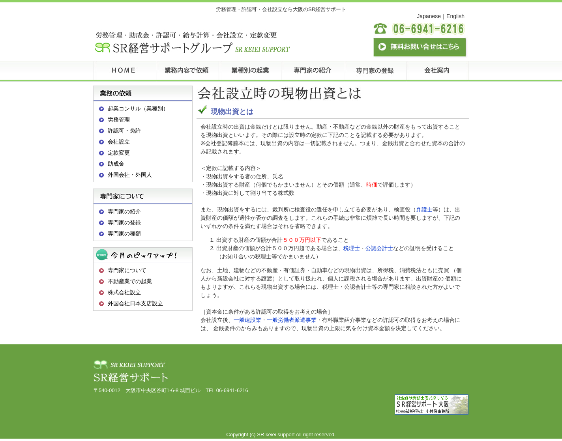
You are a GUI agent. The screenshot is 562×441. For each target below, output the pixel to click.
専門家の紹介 (124, 211)
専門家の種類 (124, 233)
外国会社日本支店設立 (135, 303)
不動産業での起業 (130, 281)
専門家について (127, 270)
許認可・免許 (124, 130)
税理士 (351, 248)
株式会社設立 (124, 292)
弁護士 (424, 209)
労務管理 (119, 119)
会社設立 (119, 141)
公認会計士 (379, 248)
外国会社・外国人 (130, 175)
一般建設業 (247, 320)
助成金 (116, 164)
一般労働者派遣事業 (292, 320)
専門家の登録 (124, 222)
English (455, 16)
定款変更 (119, 152)
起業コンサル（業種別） (138, 108)
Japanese (429, 16)
